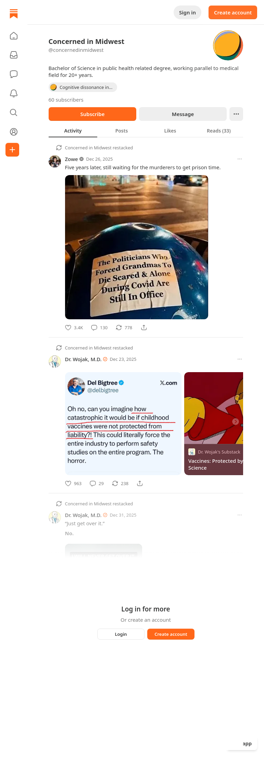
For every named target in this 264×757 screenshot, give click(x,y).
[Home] (13, 13)
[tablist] (146, 130)
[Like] (74, 327)
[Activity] (13, 93)
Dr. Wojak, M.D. (83, 359)
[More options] (239, 158)
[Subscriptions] (13, 55)
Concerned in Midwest (88, 148)
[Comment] (99, 327)
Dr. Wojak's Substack (219, 452)
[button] (13, 35)
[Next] (235, 421)
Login (121, 634)
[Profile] (13, 132)
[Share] (144, 327)
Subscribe (92, 114)
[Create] (12, 150)
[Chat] (13, 74)
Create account (233, 12)
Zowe (71, 159)
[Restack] (124, 327)
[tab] (73, 130)
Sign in (187, 12)
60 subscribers (66, 99)
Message (182, 114)
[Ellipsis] (236, 114)
